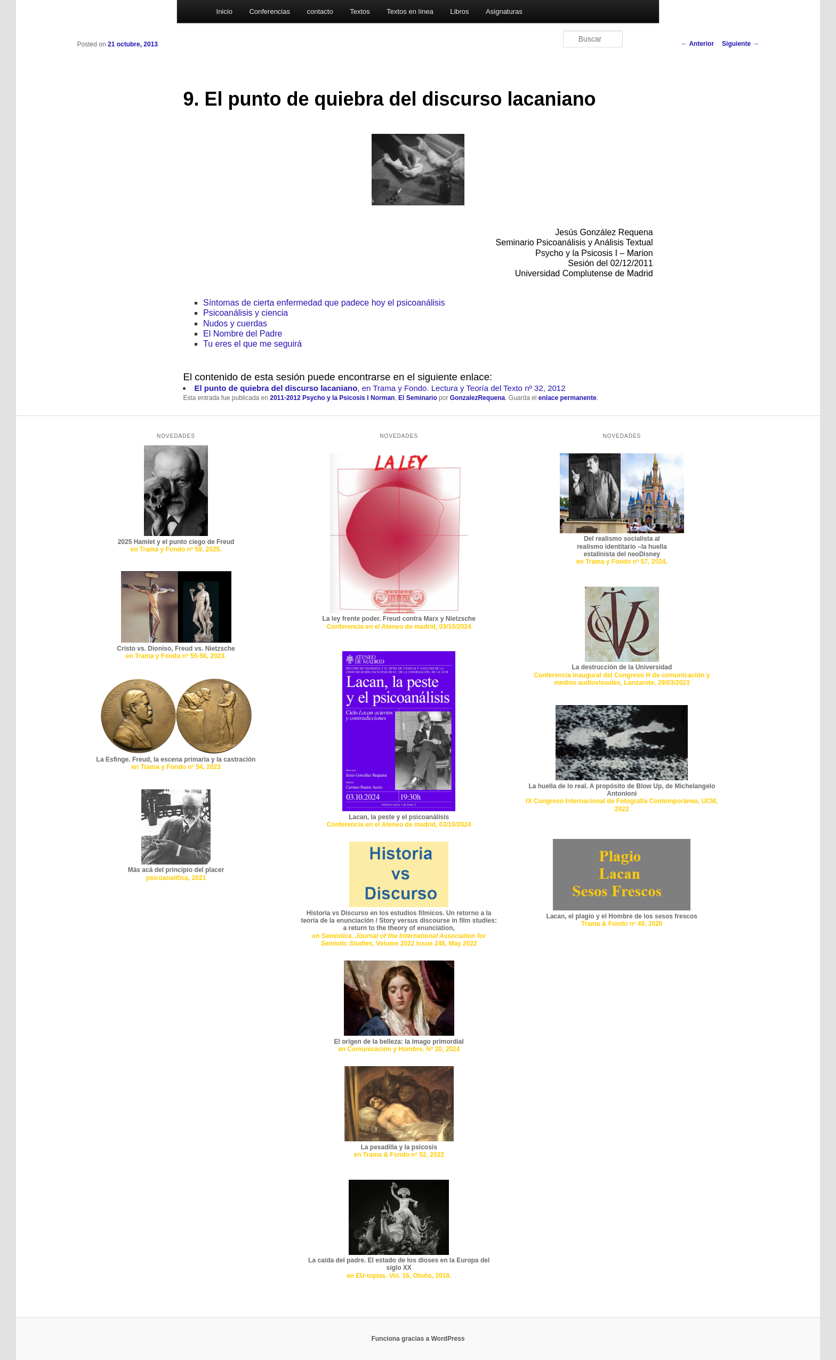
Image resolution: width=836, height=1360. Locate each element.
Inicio (224, 11)
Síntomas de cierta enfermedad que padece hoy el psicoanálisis (324, 302)
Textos (360, 11)
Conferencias (269, 11)
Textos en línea (410, 11)
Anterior (697, 43)
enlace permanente (567, 398)
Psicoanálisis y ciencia (245, 312)
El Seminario (417, 398)
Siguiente (740, 43)
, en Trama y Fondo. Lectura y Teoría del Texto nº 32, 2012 (379, 388)
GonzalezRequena (477, 398)
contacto (320, 11)
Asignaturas (504, 11)
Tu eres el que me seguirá (252, 343)
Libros (459, 11)
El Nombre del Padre (243, 333)
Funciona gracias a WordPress (417, 1338)
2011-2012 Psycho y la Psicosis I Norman (332, 398)
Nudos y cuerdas (235, 323)
